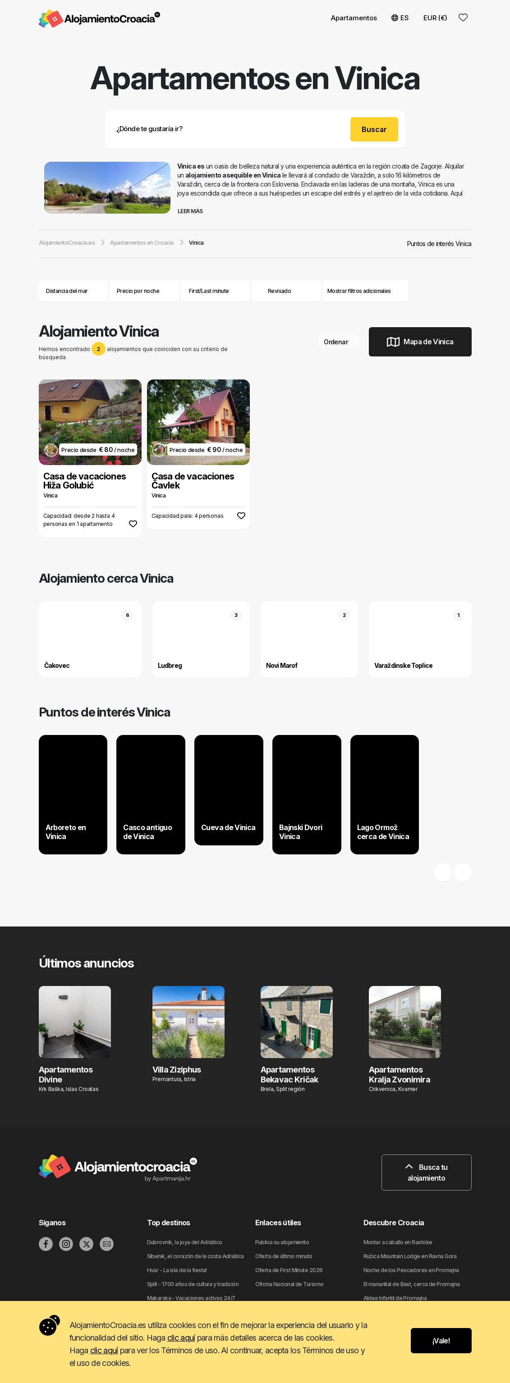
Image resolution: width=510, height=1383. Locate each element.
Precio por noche (144, 291)
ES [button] (400, 18)
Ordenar (339, 342)
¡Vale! (441, 1340)
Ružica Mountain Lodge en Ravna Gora (410, 1256)
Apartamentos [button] (354, 18)
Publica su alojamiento (282, 1242)
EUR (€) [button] (435, 18)
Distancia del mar (73, 291)
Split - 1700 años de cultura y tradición (193, 1284)
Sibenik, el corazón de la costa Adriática (195, 1256)
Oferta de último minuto (283, 1256)
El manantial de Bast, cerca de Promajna (411, 1284)
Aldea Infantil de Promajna (395, 1298)
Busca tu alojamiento (426, 1172)
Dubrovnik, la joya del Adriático (184, 1242)
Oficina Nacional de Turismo (289, 1284)
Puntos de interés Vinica (439, 243)
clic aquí (181, 1337)
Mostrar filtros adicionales (365, 291)
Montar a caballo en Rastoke (397, 1242)
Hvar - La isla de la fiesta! (177, 1270)
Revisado (279, 291)
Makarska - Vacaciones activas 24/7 (191, 1298)
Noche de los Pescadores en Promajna (411, 1270)
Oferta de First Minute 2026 (289, 1270)
